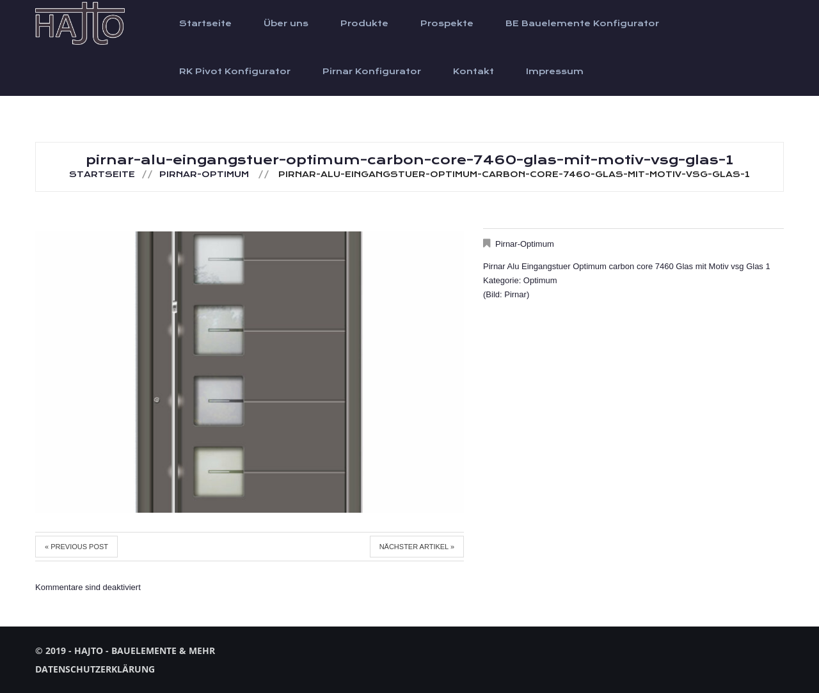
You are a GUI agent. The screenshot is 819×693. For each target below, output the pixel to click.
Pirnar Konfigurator (371, 71)
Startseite (205, 24)
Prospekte (446, 24)
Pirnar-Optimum (204, 174)
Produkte (364, 24)
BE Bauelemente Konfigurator (582, 24)
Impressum (555, 71)
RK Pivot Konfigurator (234, 71)
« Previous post (76, 546)
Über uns (286, 24)
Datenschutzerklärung (95, 669)
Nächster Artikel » (416, 546)
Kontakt (473, 71)
